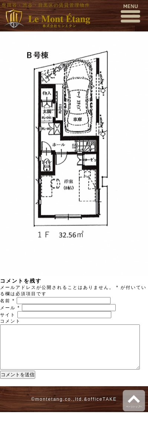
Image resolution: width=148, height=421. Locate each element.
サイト (8, 314)
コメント (10, 321)
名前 (7, 300)
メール (10, 307)
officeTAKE (102, 408)
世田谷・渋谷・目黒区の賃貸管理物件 (46, 5)
